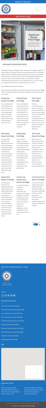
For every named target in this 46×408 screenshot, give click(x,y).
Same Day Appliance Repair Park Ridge (12, 317)
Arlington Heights (11, 387)
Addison (3, 387)
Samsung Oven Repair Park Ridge (10, 306)
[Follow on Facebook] (2, 295)
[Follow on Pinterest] (14, 295)
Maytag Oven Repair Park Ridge (10, 324)
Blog (38, 403)
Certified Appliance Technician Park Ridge (12, 321)
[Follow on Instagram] (5, 295)
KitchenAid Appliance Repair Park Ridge (12, 332)
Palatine (33, 387)
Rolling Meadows (39, 389)
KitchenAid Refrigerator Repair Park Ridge (13, 309)
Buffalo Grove (11, 389)
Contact (9, 403)
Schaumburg (31, 391)
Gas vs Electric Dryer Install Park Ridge (12, 313)
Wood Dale (33, 394)
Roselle (26, 391)
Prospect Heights (29, 389)
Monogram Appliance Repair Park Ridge (12, 328)
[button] (38, 9)
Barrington (4, 389)
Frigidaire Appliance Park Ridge (9, 335)
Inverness (8, 394)
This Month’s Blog (30, 403)
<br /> (15, 238)
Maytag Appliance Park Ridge (9, 339)
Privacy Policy (16, 403)
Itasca (12, 394)
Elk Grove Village (10, 391)
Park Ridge (39, 387)
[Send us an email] (11, 295)
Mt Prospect (27, 387)
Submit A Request (23, 1)
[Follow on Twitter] (8, 295)
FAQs (23, 403)
